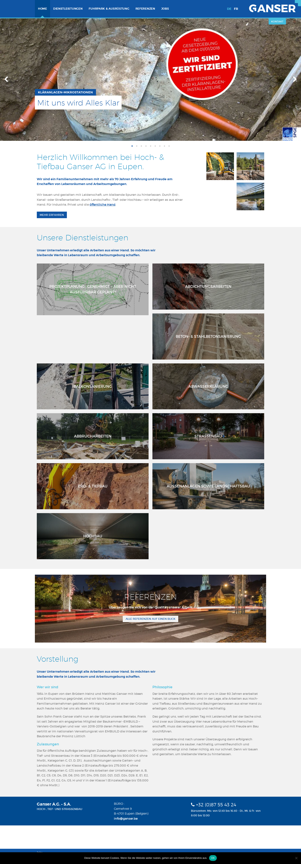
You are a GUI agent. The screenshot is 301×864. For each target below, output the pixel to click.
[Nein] (296, 858)
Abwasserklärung (208, 386)
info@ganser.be (126, 818)
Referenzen (145, 8)
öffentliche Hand (102, 204)
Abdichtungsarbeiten (208, 286)
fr (236, 9)
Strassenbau (208, 436)
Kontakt (277, 21)
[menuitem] (42, 9)
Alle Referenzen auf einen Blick (150, 619)
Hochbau (92, 536)
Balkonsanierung (93, 386)
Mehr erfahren (52, 215)
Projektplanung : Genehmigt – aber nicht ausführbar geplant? (92, 289)
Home (42, 8)
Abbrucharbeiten (92, 436)
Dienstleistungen (68, 8)
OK (213, 857)
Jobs (165, 8)
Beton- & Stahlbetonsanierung (208, 336)
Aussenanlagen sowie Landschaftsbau (208, 486)
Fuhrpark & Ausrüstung (109, 8)
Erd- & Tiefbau (93, 486)
